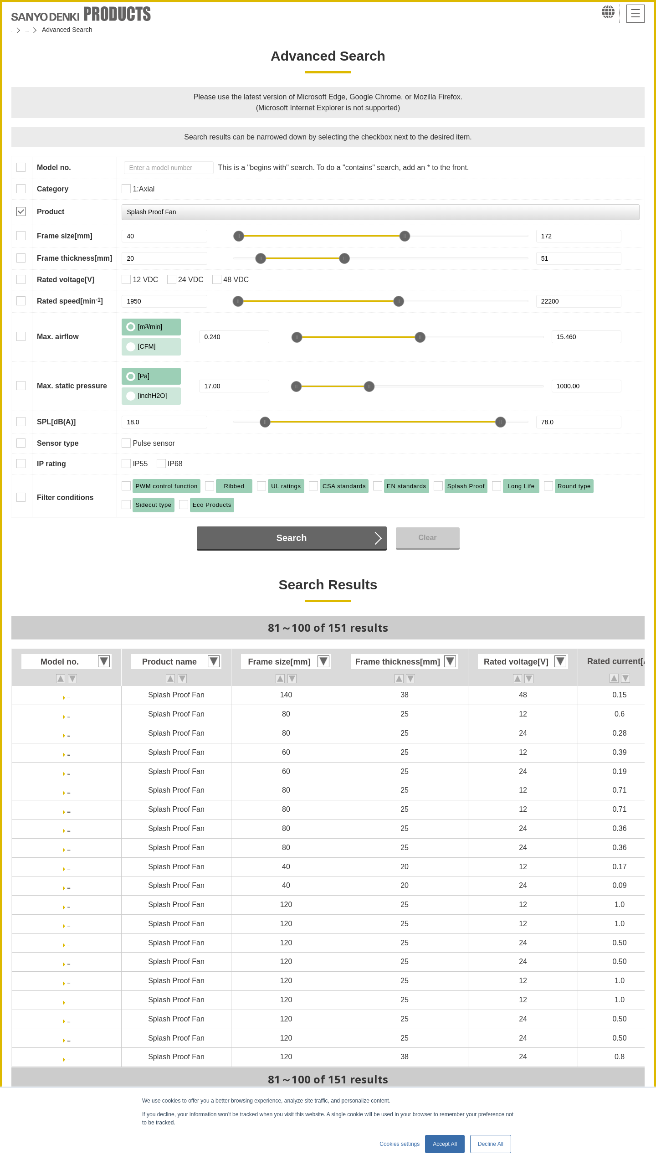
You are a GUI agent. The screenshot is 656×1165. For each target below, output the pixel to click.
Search (292, 538)
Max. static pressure (72, 386)
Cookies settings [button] (399, 1144)
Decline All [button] (490, 1144)
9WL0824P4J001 (69, 733)
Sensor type (58, 443)
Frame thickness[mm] (74, 258)
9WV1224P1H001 (69, 1057)
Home (19, 29)
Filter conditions (65, 497)
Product (50, 212)
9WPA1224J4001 (68, 943)
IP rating (51, 464)
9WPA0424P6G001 (68, 885)
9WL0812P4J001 (69, 714)
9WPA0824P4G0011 (68, 847)
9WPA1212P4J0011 (69, 1000)
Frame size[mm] (64, 236)
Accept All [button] (445, 1144)
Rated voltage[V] (65, 280)
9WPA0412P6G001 (68, 867)
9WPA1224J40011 (68, 961)
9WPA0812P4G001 (68, 790)
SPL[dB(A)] (56, 422)
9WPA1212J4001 (68, 904)
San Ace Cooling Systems (78, 29)
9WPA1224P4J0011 (69, 1038)
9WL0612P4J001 (69, 752)
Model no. (54, 167)
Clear (427, 537)
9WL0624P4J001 (69, 771)
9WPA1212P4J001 (69, 981)
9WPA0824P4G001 (68, 828)
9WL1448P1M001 (69, 695)
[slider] (238, 236)
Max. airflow (58, 336)
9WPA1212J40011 (68, 924)
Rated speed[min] (70, 301)
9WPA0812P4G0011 (68, 809)
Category (52, 189)
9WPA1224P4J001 (69, 1019)
